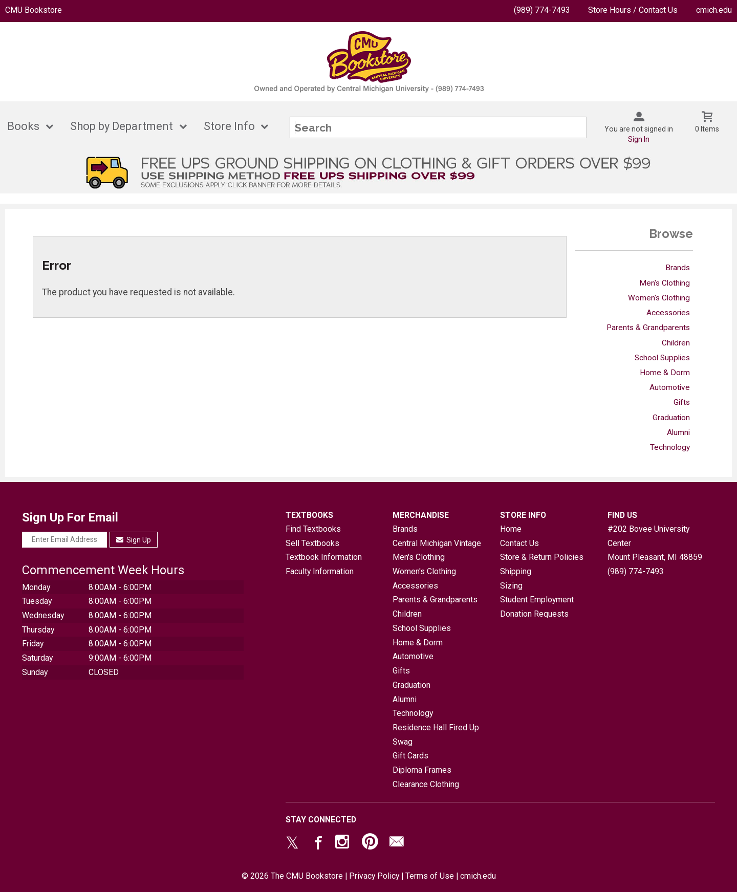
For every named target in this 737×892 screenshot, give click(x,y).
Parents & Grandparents (648, 327)
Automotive (669, 387)
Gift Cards (410, 755)
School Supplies (662, 357)
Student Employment (537, 599)
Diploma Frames (422, 770)
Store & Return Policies (541, 557)
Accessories (668, 312)
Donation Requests (534, 614)
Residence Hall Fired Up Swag (436, 735)
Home (511, 529)
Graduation (671, 417)
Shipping (515, 571)
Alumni (678, 432)
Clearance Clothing (426, 784)
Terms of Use (429, 876)
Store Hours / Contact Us (633, 10)
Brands (677, 267)
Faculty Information (320, 571)
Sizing (511, 586)
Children (676, 342)
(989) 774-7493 (542, 10)
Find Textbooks (313, 529)
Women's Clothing (659, 297)
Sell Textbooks (312, 543)
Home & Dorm (665, 372)
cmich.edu (714, 10)
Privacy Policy (374, 876)
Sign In (638, 139)
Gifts (682, 402)
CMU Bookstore (33, 10)
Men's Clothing (664, 283)
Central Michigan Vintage (437, 543)
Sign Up (133, 540)
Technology (670, 447)
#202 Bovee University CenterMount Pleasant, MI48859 (655, 543)
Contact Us (519, 543)
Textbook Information (324, 557)
